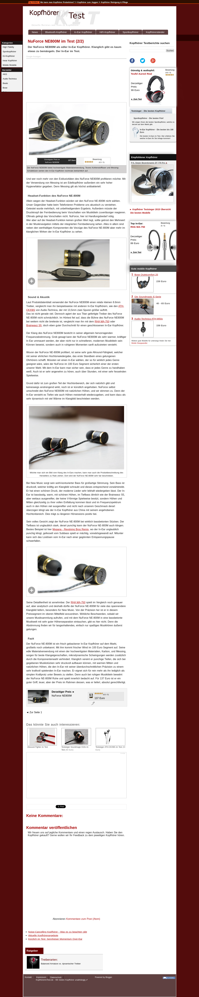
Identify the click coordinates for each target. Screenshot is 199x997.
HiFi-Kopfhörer (107, 32)
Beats (5, 83)
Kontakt (28, 977)
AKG (5, 74)
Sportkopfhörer (131, 32)
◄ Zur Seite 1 (34, 712)
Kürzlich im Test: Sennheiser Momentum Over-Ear (55, 939)
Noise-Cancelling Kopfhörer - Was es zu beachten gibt (57, 931)
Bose (5, 88)
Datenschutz (56, 977)
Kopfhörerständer (155, 32)
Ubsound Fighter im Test (42, 738)
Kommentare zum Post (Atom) (83, 919)
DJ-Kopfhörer (9, 56)
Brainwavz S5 (34, 325)
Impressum (41, 977)
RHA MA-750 (102, 321)
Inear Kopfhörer (10, 60)
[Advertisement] (77, 80)
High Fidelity (8, 47)
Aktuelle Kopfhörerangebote (43, 935)
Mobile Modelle (9, 65)
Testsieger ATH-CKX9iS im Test (110, 739)
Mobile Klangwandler (140, 343)
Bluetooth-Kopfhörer (56, 32)
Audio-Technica (10, 79)
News (35, 32)
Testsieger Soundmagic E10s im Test (76, 739)
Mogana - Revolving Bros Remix (71, 529)
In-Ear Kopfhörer (83, 32)
